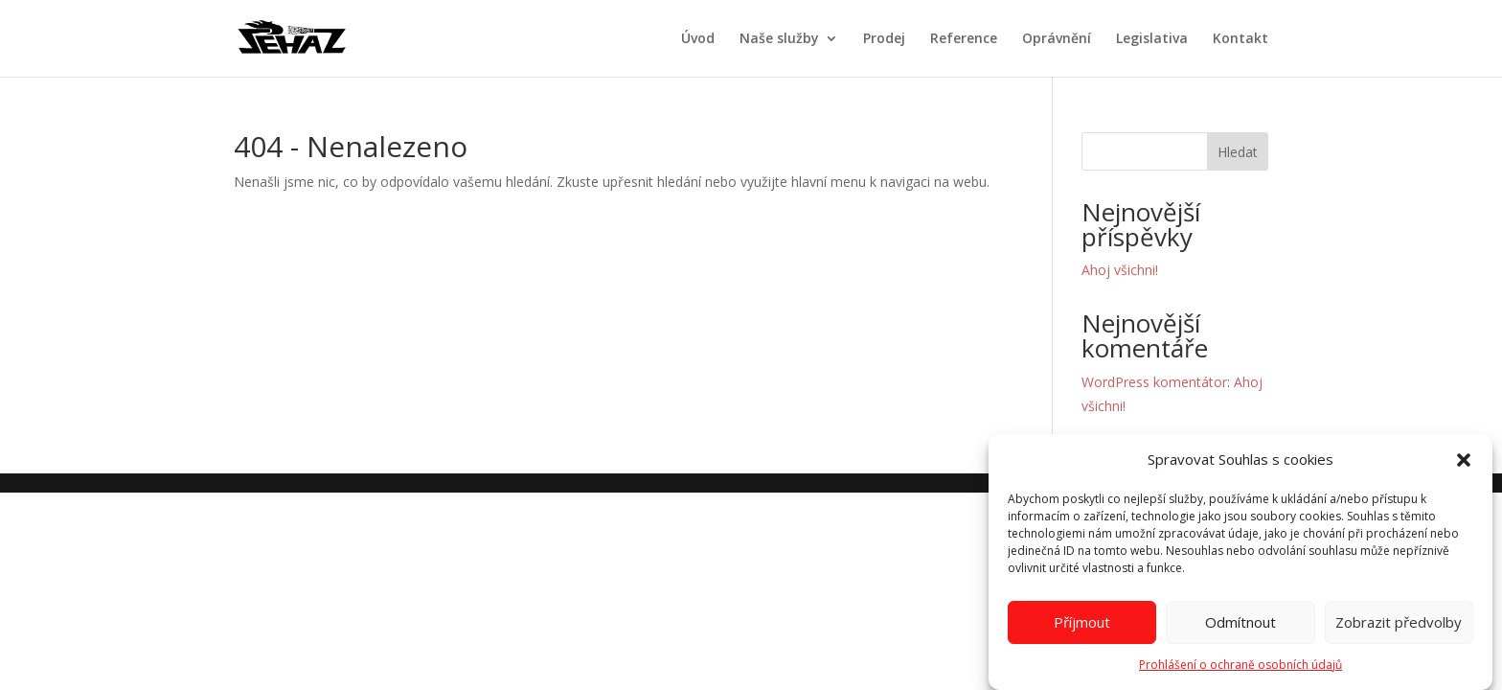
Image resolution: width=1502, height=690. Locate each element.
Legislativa (1152, 39)
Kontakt (1240, 39)
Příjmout (1082, 627)
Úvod (698, 39)
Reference (963, 39)
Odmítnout (1240, 627)
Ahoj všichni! (1119, 270)
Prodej (884, 39)
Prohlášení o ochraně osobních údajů (1240, 669)
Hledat (1238, 152)
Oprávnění (1056, 39)
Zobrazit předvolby (1398, 627)
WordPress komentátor (1154, 382)
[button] (1463, 464)
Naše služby (779, 39)
